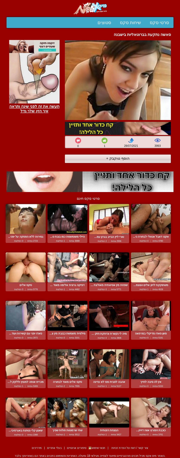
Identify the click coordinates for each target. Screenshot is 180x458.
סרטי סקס (159, 22)
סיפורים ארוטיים (76, 447)
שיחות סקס (130, 22)
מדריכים (37, 447)
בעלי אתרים (54, 447)
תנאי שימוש (98, 447)
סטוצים (104, 22)
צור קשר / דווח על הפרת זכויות (129, 447)
